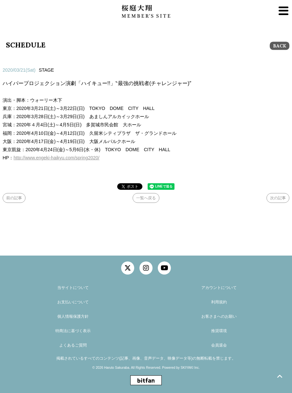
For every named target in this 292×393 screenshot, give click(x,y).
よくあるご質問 (73, 345)
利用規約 (219, 302)
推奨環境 (219, 331)
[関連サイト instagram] (146, 268)
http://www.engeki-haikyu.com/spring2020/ (56, 157)
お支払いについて (73, 302)
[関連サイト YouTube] (164, 268)
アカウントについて (219, 287)
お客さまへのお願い (219, 316)
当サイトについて (73, 287)
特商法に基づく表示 (73, 331)
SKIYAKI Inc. (190, 367)
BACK (279, 46)
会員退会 (219, 345)
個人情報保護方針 (73, 316)
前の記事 (14, 198)
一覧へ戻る (146, 198)
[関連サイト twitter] (127, 268)
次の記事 (278, 198)
